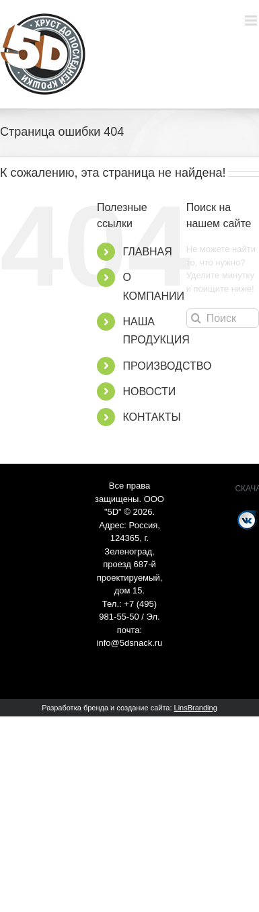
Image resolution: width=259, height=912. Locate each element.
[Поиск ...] (222, 318)
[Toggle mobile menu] (252, 20)
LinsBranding (195, 708)
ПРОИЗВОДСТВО (166, 366)
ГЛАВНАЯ (147, 251)
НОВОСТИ (149, 391)
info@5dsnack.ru (130, 643)
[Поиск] (196, 318)
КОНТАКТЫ (151, 417)
